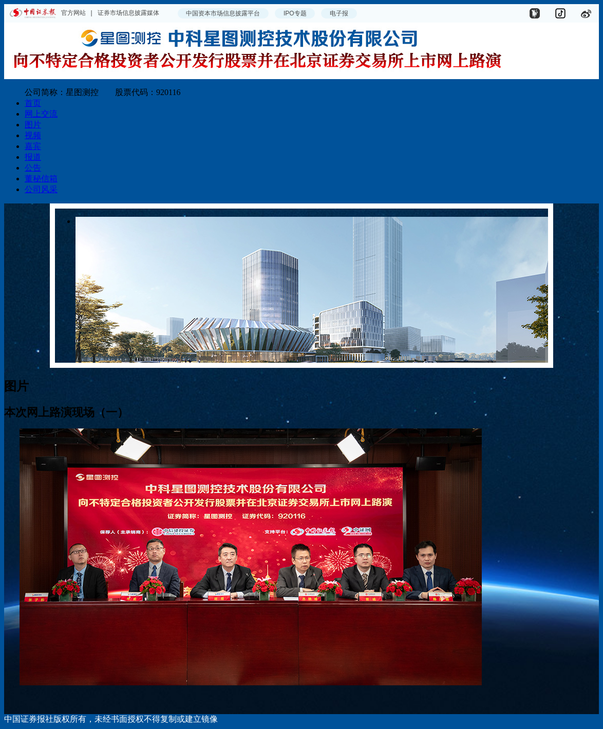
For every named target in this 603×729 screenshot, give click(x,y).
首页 (33, 103)
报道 (33, 157)
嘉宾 (33, 146)
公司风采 (41, 189)
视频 (33, 135)
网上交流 (41, 113)
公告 (33, 167)
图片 (33, 124)
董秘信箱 (41, 178)
